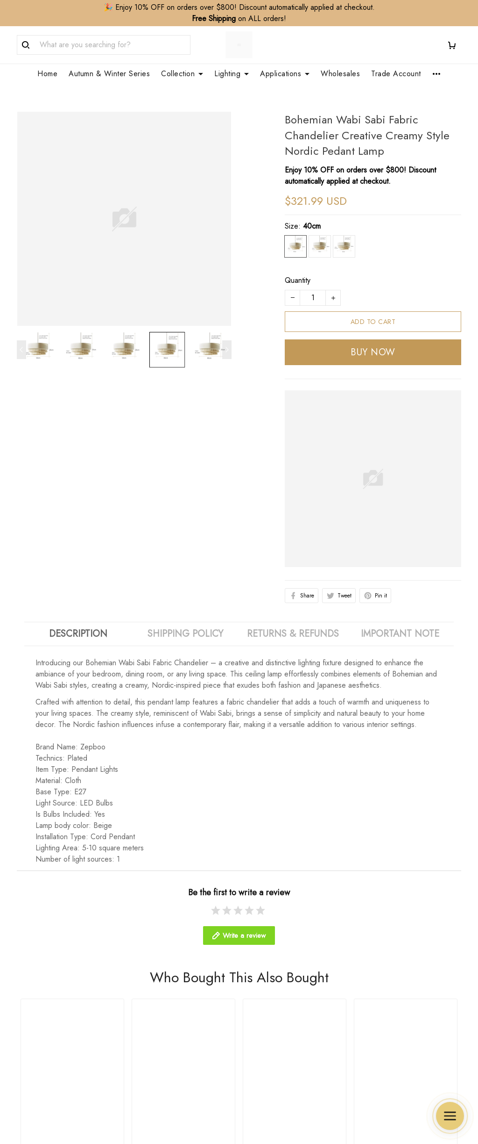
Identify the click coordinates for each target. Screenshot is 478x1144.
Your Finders (265, 1008)
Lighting (231, 74)
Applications (284, 74)
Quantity (297, 269)
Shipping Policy (385, 944)
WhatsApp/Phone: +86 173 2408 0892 (61, 1033)
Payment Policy (385, 1008)
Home (47, 74)
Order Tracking (155, 976)
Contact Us (149, 960)
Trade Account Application (288, 960)
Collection (182, 74)
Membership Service (278, 992)
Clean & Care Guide (164, 1008)
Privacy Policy (383, 992)
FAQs (140, 992)
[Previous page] (21, 338)
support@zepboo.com (51, 1052)
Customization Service (281, 976)
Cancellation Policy (391, 976)
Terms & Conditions (391, 1024)
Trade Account (396, 74)
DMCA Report (306, 1101)
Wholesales (340, 74)
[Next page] (227, 338)
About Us (146, 944)
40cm (312, 214)
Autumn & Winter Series (109, 74)
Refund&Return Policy (396, 960)
